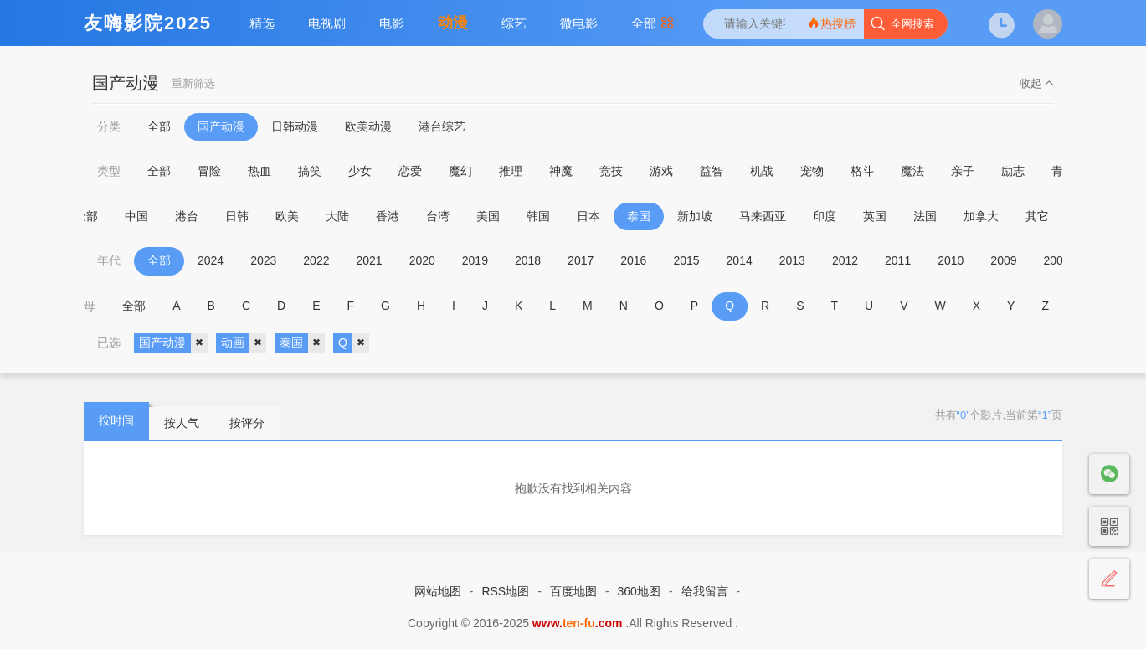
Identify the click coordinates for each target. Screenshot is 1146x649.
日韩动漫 (294, 126)
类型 (109, 171)
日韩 (247, 216)
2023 (263, 260)
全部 (652, 23)
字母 (87, 305)
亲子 (962, 171)
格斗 (862, 171)
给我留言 (704, 591)
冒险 (209, 171)
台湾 (448, 216)
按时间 (116, 420)
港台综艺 (442, 126)
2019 (475, 260)
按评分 (247, 423)
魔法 (912, 171)
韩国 (548, 216)
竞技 (611, 171)
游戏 (661, 171)
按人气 (181, 423)
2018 (528, 260)
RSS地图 (505, 591)
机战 (761, 171)
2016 (633, 260)
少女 (360, 171)
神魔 (561, 171)
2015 (686, 260)
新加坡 (704, 216)
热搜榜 (831, 23)
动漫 (453, 22)
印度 (834, 216)
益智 (711, 171)
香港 (397, 216)
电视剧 (327, 23)
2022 (316, 260)
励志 (1013, 171)
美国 (498, 216)
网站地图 (437, 591)
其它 (1047, 216)
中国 (146, 216)
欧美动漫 (368, 126)
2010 (951, 260)
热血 (259, 171)
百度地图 (573, 591)
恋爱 (410, 171)
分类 (109, 126)
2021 (369, 260)
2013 (792, 260)
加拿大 (991, 216)
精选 (262, 23)
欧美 (297, 216)
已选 (109, 342)
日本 (598, 216)
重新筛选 (193, 83)
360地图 (639, 591)
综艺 (514, 23)
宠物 (812, 171)
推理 (510, 171)
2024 (211, 260)
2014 (740, 260)
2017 (581, 260)
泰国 (648, 216)
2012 (845, 260)
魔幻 (460, 171)
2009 (1003, 260)
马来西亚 (772, 216)
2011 (898, 260)
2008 (1057, 260)
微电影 (579, 23)
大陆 (347, 216)
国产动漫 (221, 126)
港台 (196, 216)
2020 (422, 260)
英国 (885, 216)
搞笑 (309, 171)
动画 (243, 343)
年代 (109, 260)
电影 (391, 23)
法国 (935, 216)
